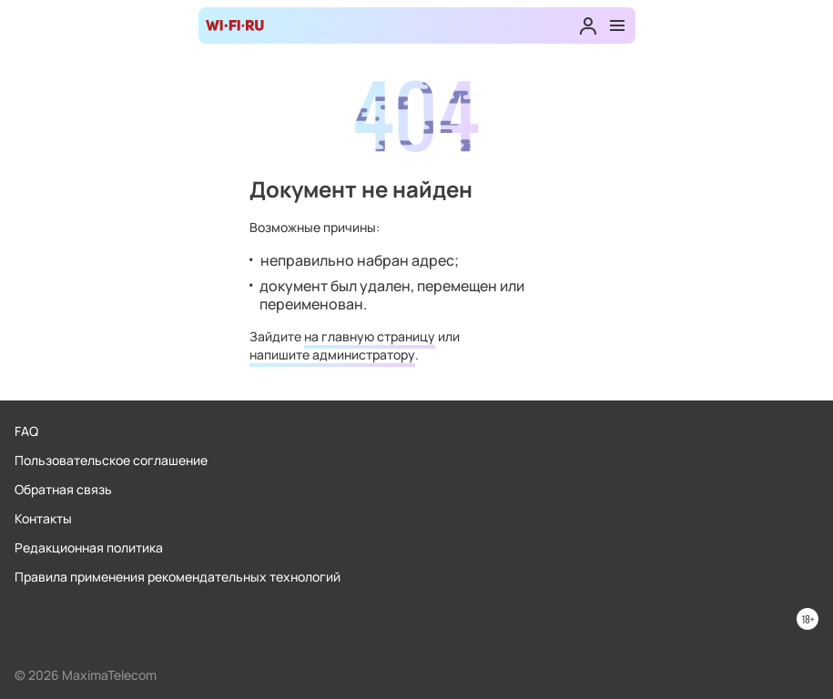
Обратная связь (63, 489)
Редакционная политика (89, 547)
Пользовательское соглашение (111, 460)
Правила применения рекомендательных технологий (177, 576)
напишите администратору (332, 354)
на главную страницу (369, 336)
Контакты (43, 518)
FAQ (26, 431)
